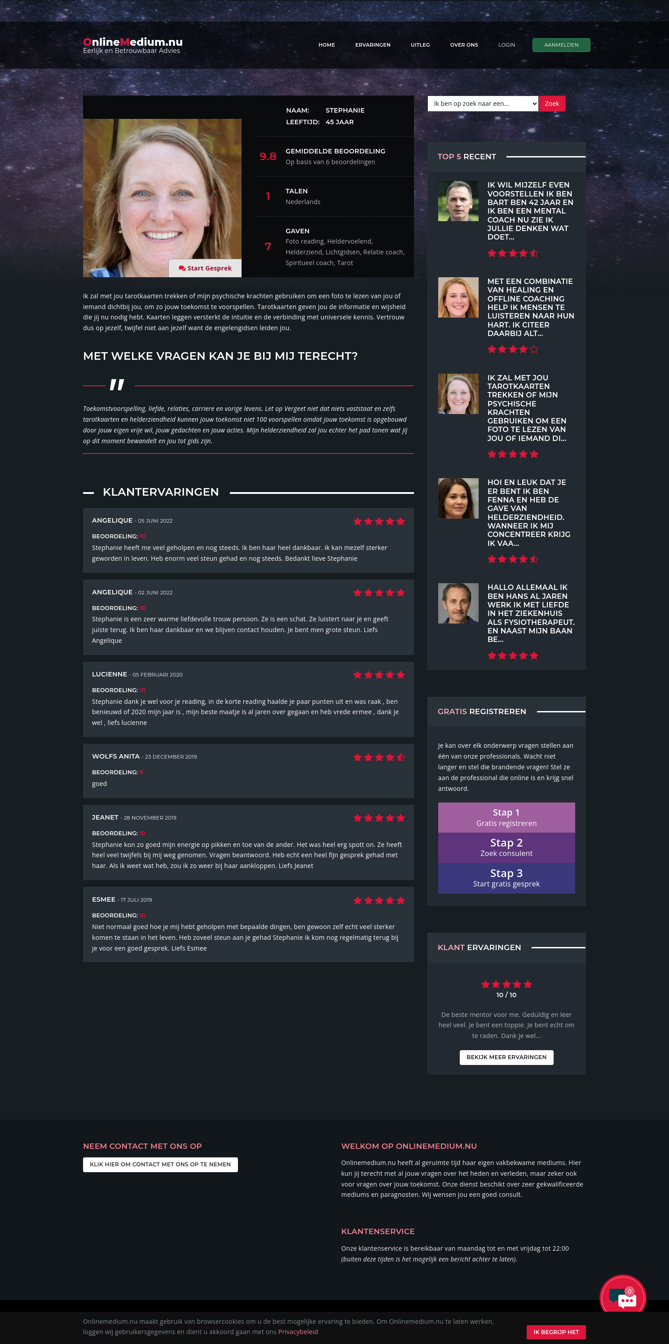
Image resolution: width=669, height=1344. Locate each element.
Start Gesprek (210, 268)
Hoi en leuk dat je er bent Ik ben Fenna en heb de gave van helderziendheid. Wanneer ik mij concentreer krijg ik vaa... (529, 512)
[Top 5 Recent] (458, 201)
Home (326, 45)
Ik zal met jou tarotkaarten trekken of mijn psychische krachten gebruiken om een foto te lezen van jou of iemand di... (527, 408)
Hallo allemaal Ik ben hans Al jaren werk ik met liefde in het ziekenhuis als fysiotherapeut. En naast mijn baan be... (531, 613)
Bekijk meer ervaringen (506, 1057)
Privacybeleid (298, 1331)
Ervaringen (373, 45)
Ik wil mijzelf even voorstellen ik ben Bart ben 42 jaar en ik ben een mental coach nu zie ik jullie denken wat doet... (531, 210)
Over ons (464, 45)
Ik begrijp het (554, 1332)
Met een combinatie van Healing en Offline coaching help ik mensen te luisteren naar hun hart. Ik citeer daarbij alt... (531, 307)
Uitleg (420, 45)
